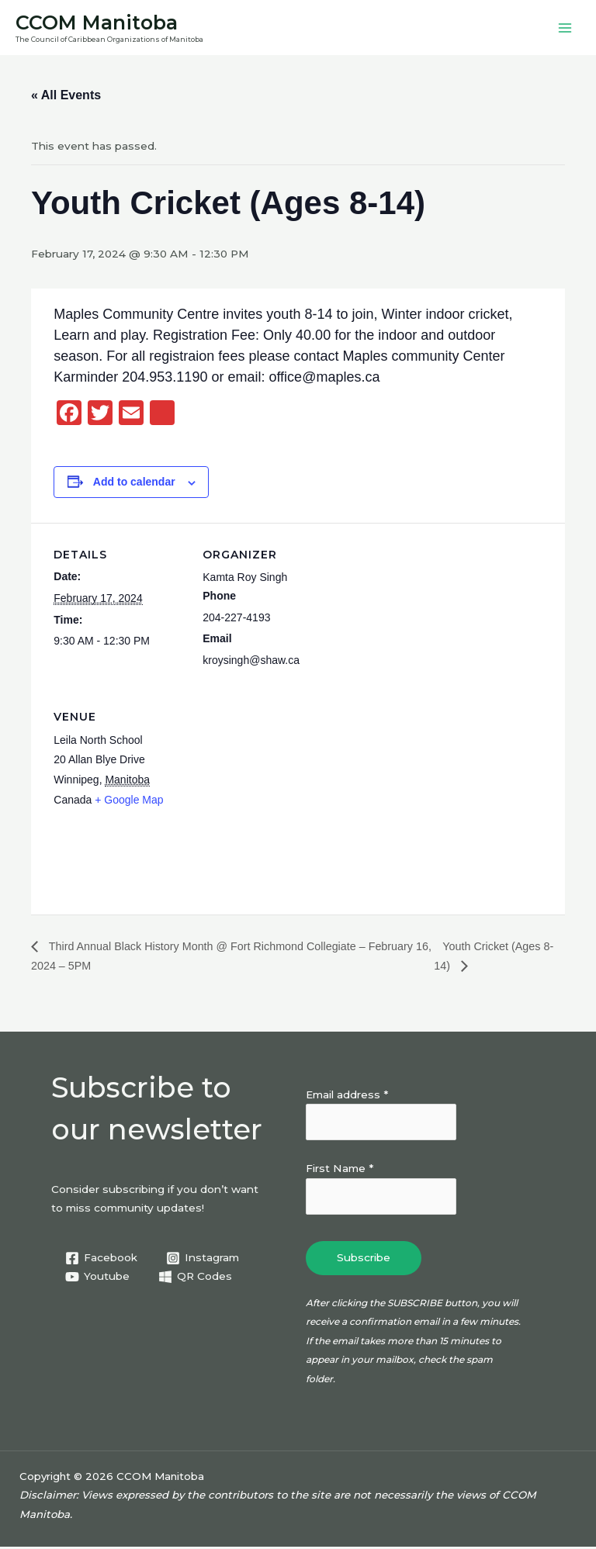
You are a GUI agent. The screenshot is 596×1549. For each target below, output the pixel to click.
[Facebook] (101, 1260)
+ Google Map (129, 802)
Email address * (347, 1096)
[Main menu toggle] (565, 29)
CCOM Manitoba (104, 23)
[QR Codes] (195, 1279)
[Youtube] (97, 1279)
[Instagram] (203, 1260)
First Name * (339, 1170)
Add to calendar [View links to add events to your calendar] (134, 484)
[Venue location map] (284, 794)
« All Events (66, 97)
